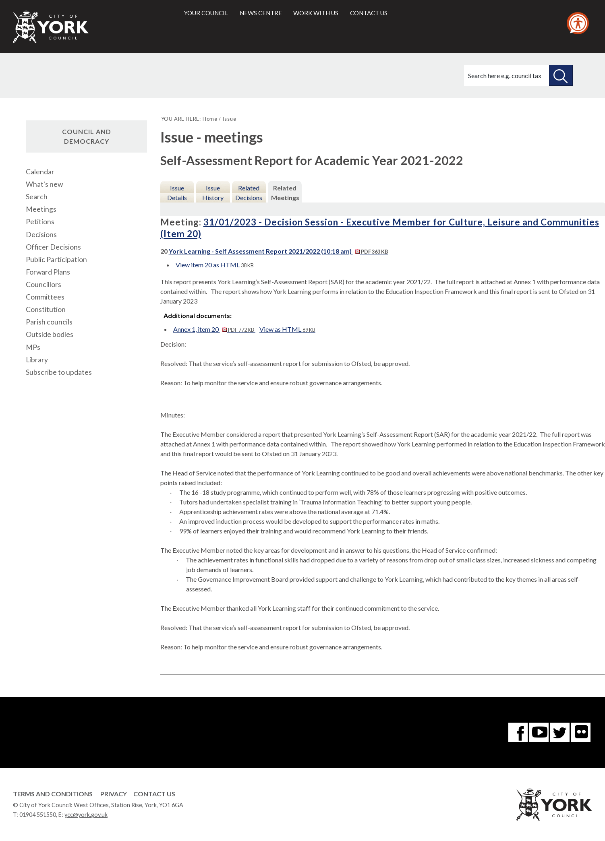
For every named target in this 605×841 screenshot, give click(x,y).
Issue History (213, 192)
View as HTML (287, 329)
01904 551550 (37, 814)
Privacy (113, 794)
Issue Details (177, 192)
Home (210, 119)
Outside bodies (49, 334)
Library (37, 359)
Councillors (43, 284)
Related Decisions (248, 192)
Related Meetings (285, 192)
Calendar (40, 171)
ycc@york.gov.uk (86, 814)
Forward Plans (48, 272)
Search (37, 196)
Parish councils (49, 322)
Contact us (368, 13)
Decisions (41, 234)
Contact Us (154, 794)
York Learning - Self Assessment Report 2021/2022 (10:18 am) (278, 251)
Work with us (315, 13)
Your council (206, 13)
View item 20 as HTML (215, 265)
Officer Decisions (53, 247)
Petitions (40, 221)
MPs (33, 347)
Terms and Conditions (53, 794)
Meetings (41, 209)
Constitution (46, 309)
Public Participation (56, 259)
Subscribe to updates (59, 372)
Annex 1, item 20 (214, 329)
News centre (261, 13)
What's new (44, 184)
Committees (45, 297)
